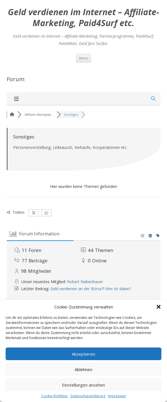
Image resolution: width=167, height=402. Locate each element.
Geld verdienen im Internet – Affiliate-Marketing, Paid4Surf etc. (83, 18)
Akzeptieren (83, 354)
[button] (158, 307)
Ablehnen (83, 369)
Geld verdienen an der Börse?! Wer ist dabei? (90, 288)
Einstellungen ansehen (83, 385)
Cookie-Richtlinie (54, 396)
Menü (83, 58)
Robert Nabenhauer (85, 281)
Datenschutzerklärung (87, 396)
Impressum (117, 396)
